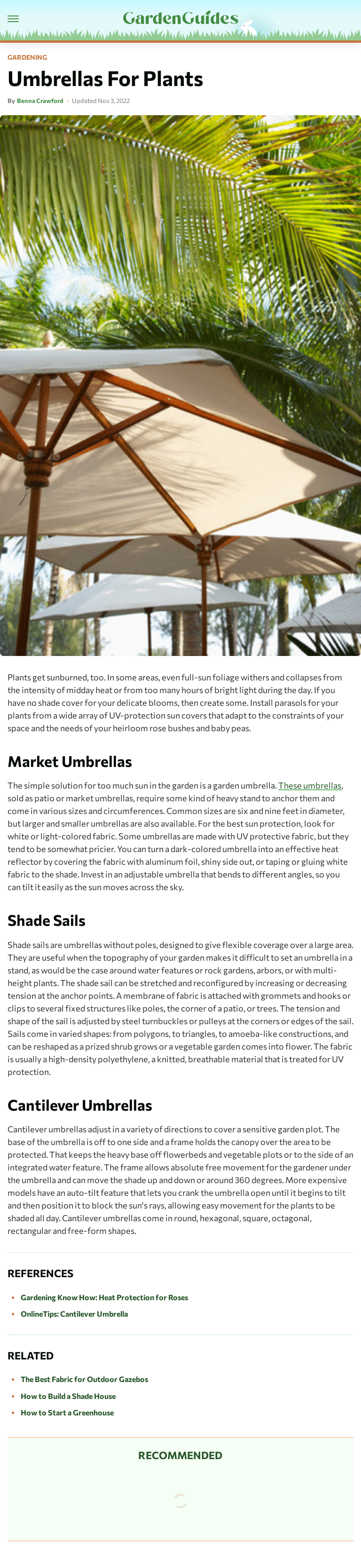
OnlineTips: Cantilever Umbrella (74, 1313)
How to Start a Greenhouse (67, 1412)
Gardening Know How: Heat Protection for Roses (104, 1297)
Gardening (27, 57)
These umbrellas (309, 785)
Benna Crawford (40, 100)
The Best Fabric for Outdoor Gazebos (84, 1378)
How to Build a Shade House (68, 1395)
